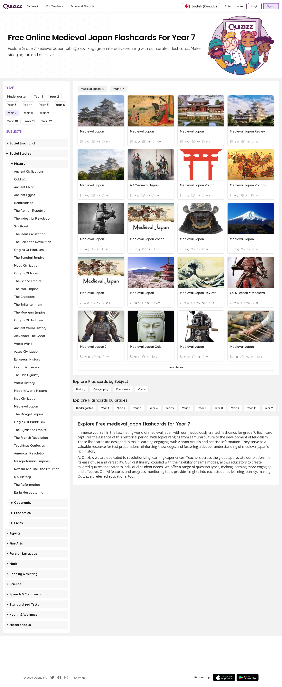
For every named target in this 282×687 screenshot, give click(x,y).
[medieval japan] (92, 89)
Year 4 (28, 105)
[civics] (142, 389)
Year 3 (11, 105)
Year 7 (12, 113)
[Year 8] (219, 408)
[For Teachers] (54, 6)
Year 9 (44, 113)
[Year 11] (269, 408)
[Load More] (176, 367)
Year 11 (30, 121)
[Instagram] (66, 677)
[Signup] (271, 6)
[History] (81, 389)
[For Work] (33, 6)
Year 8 (28, 113)
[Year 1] (105, 408)
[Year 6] (186, 408)
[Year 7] (118, 89)
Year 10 (12, 121)
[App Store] (224, 677)
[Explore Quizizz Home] (12, 6)
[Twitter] (52, 677)
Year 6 (60, 105)
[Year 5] (170, 408)
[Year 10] (252, 408)
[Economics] (123, 389)
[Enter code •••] (234, 6)
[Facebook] (59, 677)
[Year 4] (153, 408)
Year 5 (44, 105)
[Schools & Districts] (82, 6)
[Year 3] (137, 408)
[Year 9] (235, 408)
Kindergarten (17, 96)
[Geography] (100, 389)
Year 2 (54, 96)
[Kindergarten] (84, 408)
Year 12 (46, 121)
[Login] (255, 6)
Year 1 (38, 96)
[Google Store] (247, 677)
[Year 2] (121, 408)
